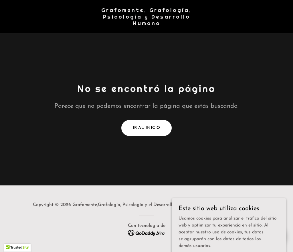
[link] (146, 24)
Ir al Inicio (147, 128)
